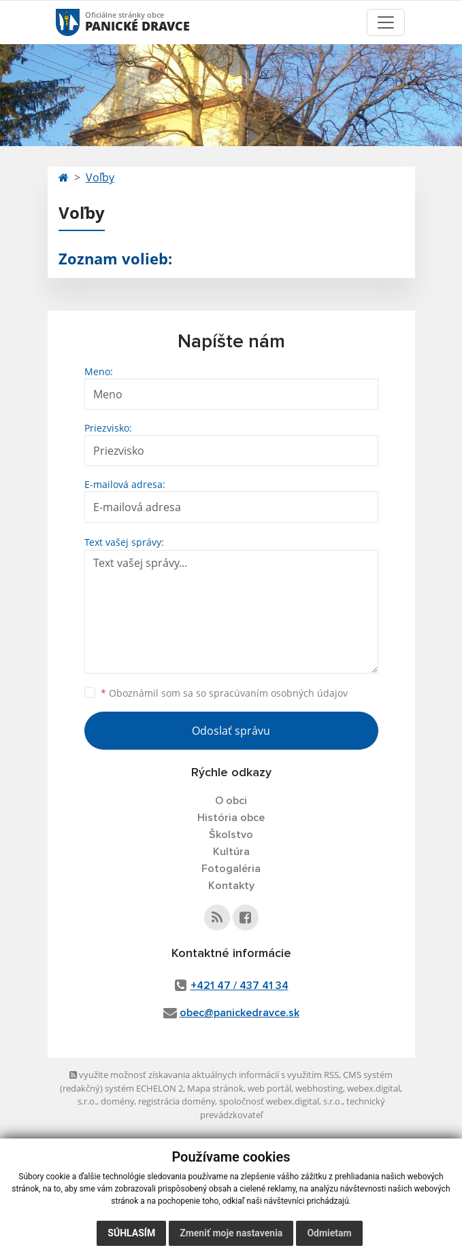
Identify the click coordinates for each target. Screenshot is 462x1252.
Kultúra (231, 851)
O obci (231, 800)
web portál (269, 1088)
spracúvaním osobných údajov (278, 692)
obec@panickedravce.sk (239, 1012)
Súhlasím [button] (131, 1233)
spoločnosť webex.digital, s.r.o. (280, 1101)
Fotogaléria (231, 868)
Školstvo (231, 834)
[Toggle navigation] (386, 22)
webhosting (319, 1088)
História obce (231, 817)
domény (117, 1101)
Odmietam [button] (329, 1233)
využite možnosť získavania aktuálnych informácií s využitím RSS (204, 1074)
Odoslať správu (231, 730)
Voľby (100, 177)
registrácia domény (176, 1101)
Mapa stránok (215, 1088)
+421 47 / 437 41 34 (239, 985)
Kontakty (231, 885)
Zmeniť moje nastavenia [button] (231, 1233)
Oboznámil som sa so (224, 692)
